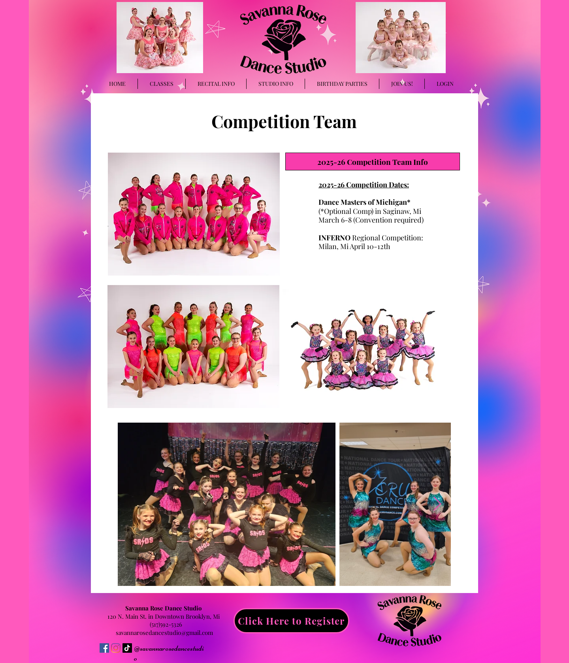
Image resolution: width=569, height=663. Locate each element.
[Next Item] (437, 504)
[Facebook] (104, 648)
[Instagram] (116, 648)
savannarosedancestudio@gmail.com (164, 633)
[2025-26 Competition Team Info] (372, 161)
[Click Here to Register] (291, 620)
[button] (276, 84)
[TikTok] (127, 648)
